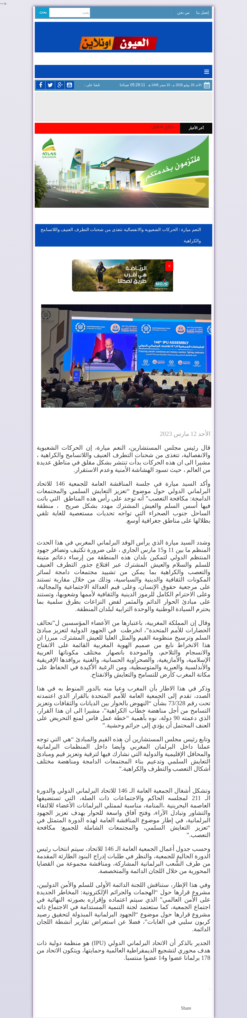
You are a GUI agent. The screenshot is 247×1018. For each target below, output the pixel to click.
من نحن (183, 12)
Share (186, 1008)
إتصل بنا (202, 12)
